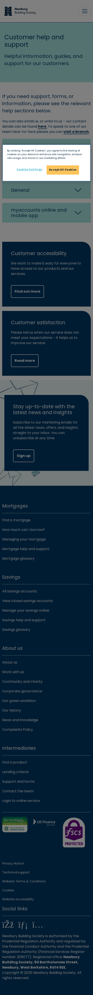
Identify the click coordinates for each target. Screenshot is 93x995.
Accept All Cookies (63, 170)
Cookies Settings (29, 169)
